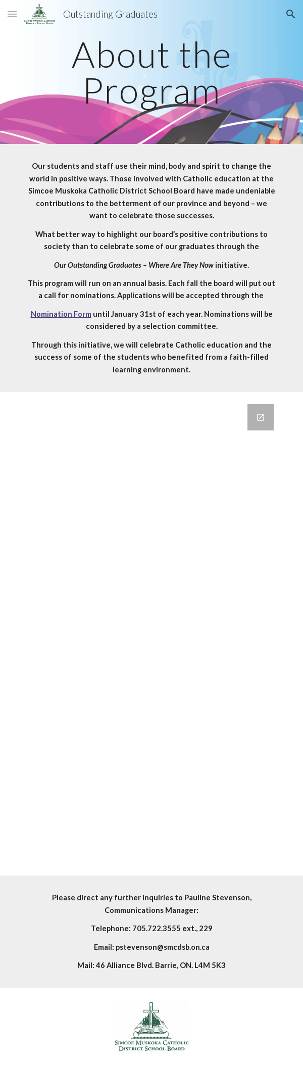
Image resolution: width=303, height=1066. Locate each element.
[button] (12, 14)
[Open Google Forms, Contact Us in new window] (260, 417)
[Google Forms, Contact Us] (151, 633)
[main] (151, 72)
